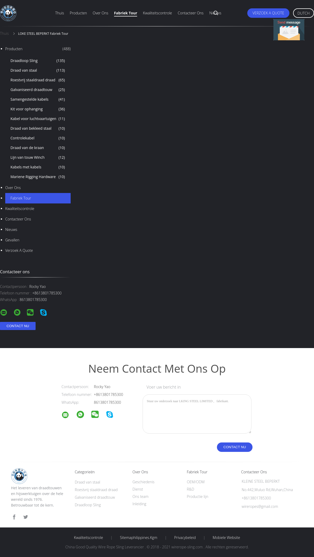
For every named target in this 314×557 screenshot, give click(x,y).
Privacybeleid (185, 537)
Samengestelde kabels (37, 99)
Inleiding (139, 503)
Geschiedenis (143, 481)
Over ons (100, 12)
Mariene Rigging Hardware (37, 177)
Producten (78, 12)
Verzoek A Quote (268, 12)
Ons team (140, 496)
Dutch (304, 13)
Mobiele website (226, 537)
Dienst (137, 489)
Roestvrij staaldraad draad (37, 80)
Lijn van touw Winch (37, 157)
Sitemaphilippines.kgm (138, 537)
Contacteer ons (191, 12)
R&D (190, 489)
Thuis (59, 12)
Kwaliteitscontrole (157, 12)
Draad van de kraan (37, 148)
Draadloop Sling (37, 61)
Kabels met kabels (37, 167)
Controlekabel (37, 138)
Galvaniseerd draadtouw (37, 90)
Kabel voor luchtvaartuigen (37, 119)
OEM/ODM (196, 481)
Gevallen (12, 239)
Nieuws (215, 12)
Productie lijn (197, 496)
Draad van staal (37, 70)
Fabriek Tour (125, 12)
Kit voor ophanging (37, 109)
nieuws (11, 229)
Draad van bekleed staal (37, 128)
